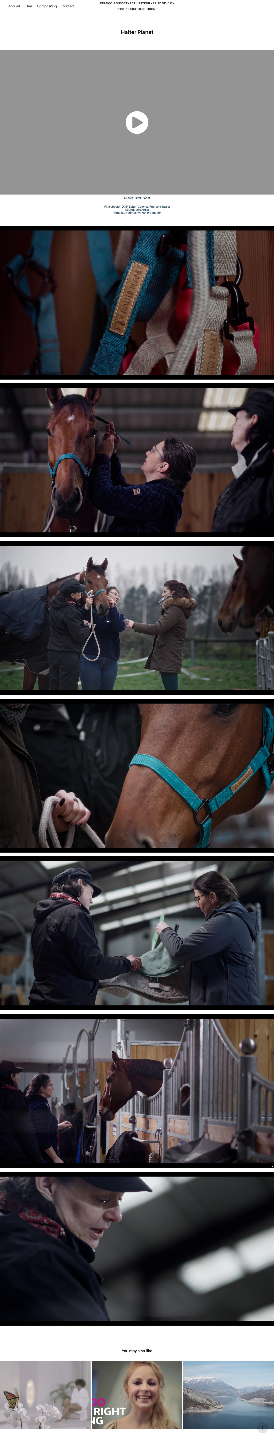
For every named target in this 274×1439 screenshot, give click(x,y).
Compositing (47, 6)
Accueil (14, 6)
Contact (68, 6)
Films (28, 6)
